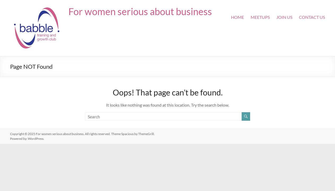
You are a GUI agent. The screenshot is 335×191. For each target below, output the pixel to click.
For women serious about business (140, 11)
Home (237, 17)
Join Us (284, 17)
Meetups (260, 17)
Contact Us (312, 17)
